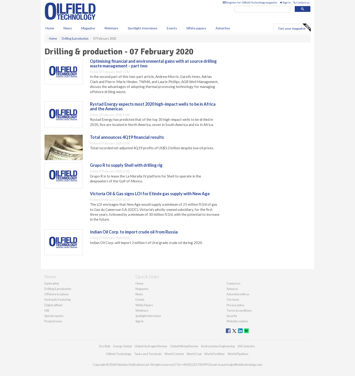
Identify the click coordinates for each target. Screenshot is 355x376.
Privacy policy (236, 305)
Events (172, 28)
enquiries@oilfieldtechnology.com (240, 364)
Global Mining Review (184, 346)
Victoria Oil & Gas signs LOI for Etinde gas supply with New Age (150, 193)
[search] (262, 9)
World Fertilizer (214, 354)
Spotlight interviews (142, 28)
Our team (233, 299)
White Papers (144, 305)
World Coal (194, 354)
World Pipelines (238, 354)
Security (232, 316)
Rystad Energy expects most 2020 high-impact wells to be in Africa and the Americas (153, 106)
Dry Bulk (104, 346)
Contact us (301, 2)
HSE (47, 310)
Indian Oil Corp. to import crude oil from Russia (134, 231)
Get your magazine (294, 28)
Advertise (223, 28)
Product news (53, 321)
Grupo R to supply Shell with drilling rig (126, 165)
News (139, 294)
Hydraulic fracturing (57, 299)
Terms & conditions (239, 310)
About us (232, 289)
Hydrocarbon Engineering (218, 346)
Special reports (54, 316)
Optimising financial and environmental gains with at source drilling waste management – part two (153, 63)
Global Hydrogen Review (151, 346)
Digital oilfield (53, 305)
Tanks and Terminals (148, 354)
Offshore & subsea (56, 294)
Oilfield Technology (118, 354)
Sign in (285, 2)
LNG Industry (246, 346)
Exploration (51, 283)
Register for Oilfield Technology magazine (250, 2)
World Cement (174, 354)
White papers (196, 28)
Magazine (88, 28)
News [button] (68, 28)
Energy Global (122, 346)
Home (50, 28)
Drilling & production (57, 289)
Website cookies (237, 321)
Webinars (111, 28)
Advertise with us (238, 294)
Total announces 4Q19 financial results (127, 137)
